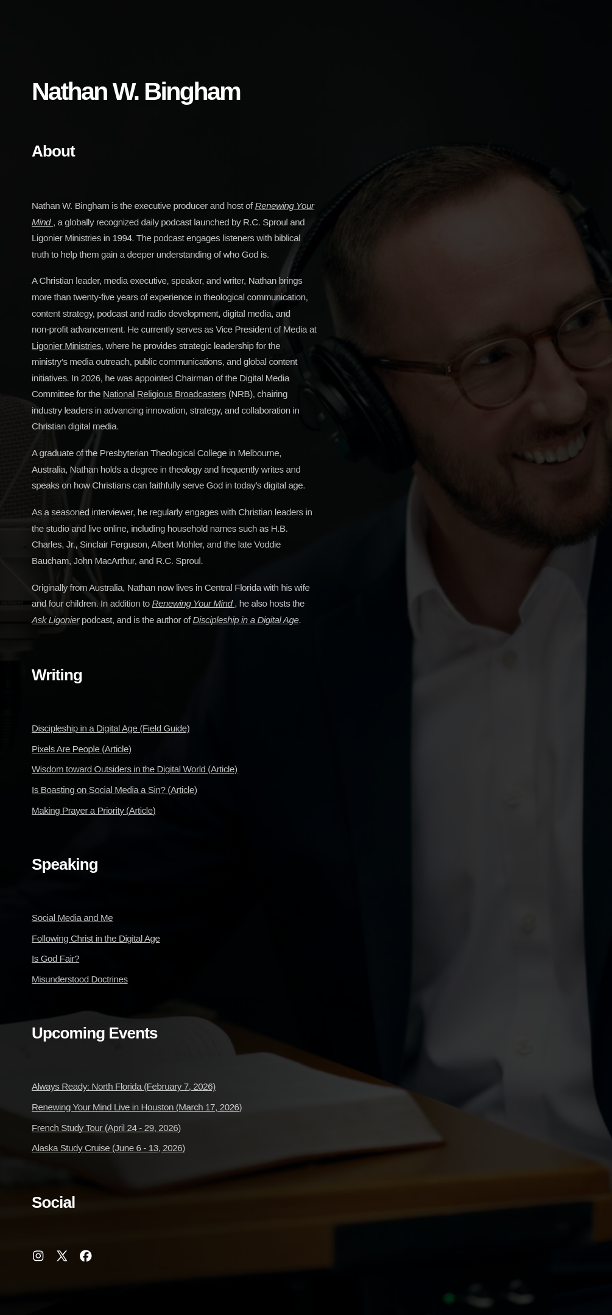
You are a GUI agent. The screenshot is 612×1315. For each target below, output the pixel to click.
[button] (38, 1256)
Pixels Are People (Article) (82, 749)
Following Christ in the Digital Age (96, 938)
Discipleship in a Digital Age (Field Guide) (110, 728)
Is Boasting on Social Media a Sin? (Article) (114, 789)
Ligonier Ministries (66, 345)
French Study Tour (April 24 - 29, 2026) (106, 1128)
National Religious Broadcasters (164, 394)
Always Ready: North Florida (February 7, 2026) (124, 1086)
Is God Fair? (55, 958)
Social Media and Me (72, 917)
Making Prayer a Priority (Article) (93, 810)
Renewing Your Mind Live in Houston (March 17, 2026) (137, 1107)
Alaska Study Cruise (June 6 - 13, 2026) (108, 1148)
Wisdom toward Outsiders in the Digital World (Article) (134, 769)
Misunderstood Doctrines (80, 979)
